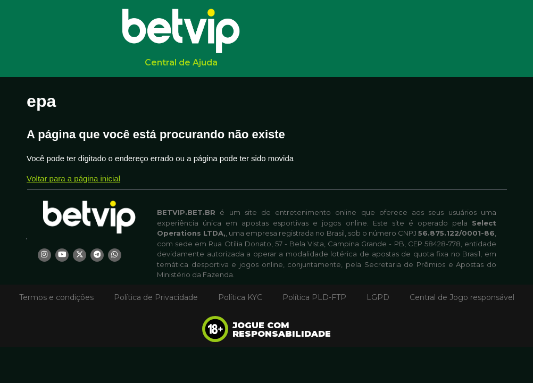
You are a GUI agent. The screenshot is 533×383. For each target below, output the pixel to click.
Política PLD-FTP (314, 297)
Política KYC (240, 297)
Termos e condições (56, 297)
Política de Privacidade (156, 297)
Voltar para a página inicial (73, 178)
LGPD (378, 297)
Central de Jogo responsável (462, 297)
